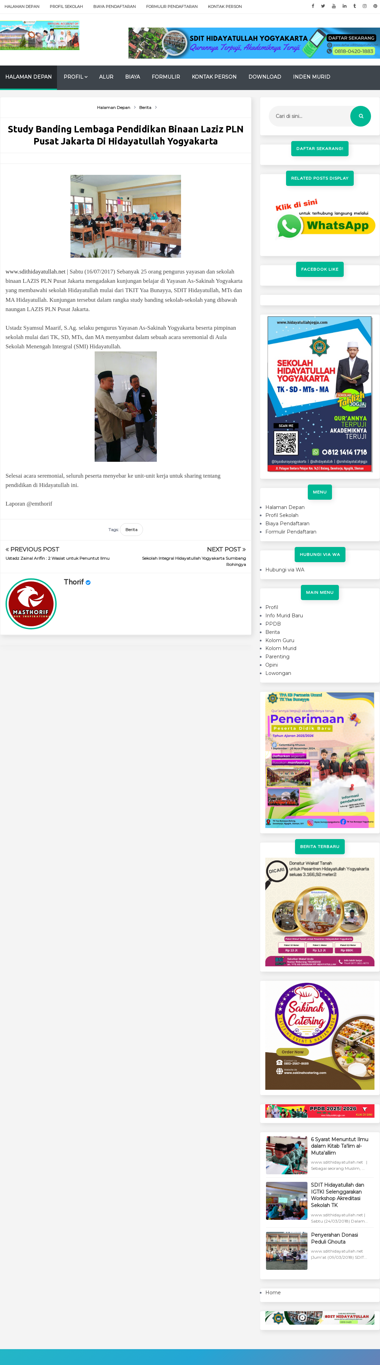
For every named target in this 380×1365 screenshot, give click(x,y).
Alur (106, 77)
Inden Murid (311, 77)
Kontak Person (225, 6)
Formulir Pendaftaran (172, 6)
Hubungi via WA (284, 570)
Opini (271, 665)
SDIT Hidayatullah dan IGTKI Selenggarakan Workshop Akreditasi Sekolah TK (337, 1195)
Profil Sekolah (66, 6)
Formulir (166, 77)
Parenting (277, 657)
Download (264, 77)
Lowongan (278, 673)
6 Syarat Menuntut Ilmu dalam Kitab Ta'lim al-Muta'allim (339, 1146)
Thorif (74, 582)
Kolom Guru (279, 640)
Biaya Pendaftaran (114, 6)
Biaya (132, 77)
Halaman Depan (21, 6)
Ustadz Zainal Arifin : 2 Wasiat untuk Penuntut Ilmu (58, 558)
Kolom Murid (280, 648)
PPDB (273, 624)
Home (273, 1292)
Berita (131, 529)
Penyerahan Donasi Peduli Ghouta (334, 1238)
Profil (73, 77)
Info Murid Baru (284, 615)
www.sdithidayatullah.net (36, 271)
